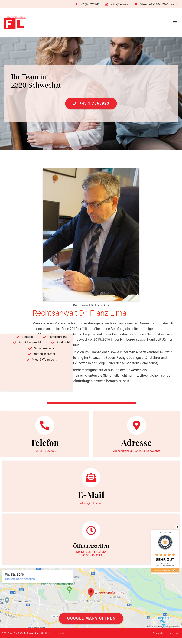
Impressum (174, 633)
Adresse (136, 442)
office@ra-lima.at (91, 503)
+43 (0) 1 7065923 (44, 451)
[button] (174, 22)
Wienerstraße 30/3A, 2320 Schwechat (136, 451)
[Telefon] (44, 425)
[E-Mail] (91, 477)
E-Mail (91, 494)
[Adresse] (136, 425)
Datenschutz (159, 633)
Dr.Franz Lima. (32, 633)
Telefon (44, 442)
